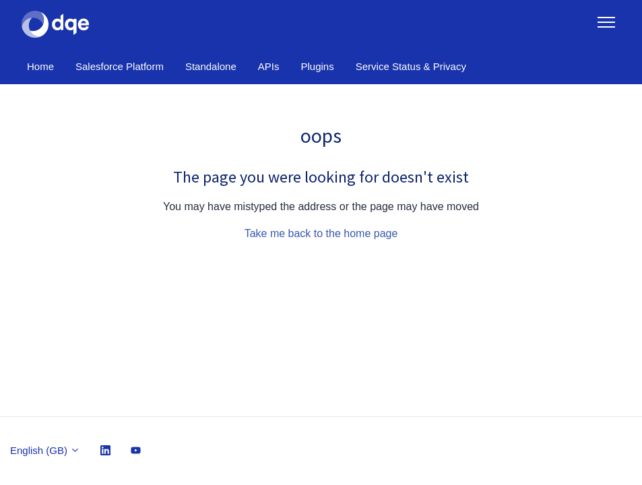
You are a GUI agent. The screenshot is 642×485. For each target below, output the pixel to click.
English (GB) (45, 450)
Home (40, 66)
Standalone (210, 66)
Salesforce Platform (119, 66)
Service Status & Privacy (411, 66)
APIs (269, 66)
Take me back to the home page (321, 233)
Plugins (317, 66)
